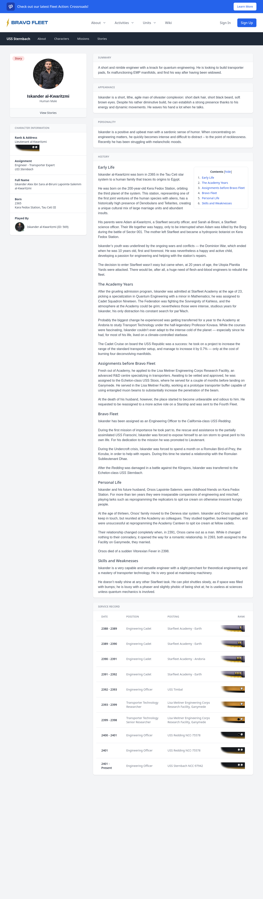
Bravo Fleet (209, 193)
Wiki (168, 23)
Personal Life (210, 198)
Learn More (245, 6)
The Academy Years (215, 183)
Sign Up (247, 23)
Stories (102, 39)
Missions (83, 39)
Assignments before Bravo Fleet (223, 188)
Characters (61, 39)
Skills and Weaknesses (217, 203)
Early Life (208, 178)
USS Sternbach (18, 39)
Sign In (225, 23)
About (42, 39)
